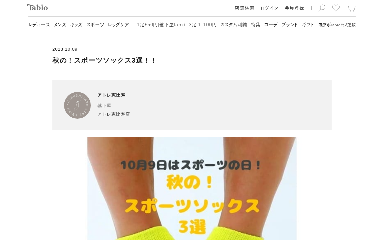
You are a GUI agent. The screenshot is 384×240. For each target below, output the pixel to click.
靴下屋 (104, 105)
